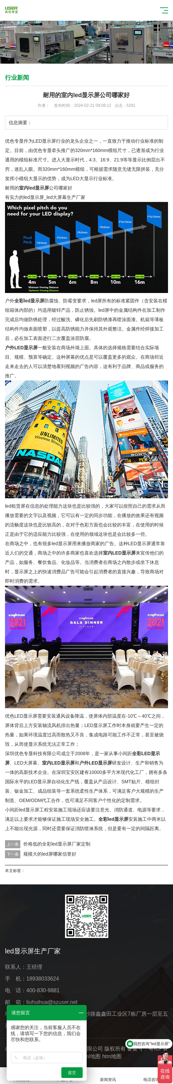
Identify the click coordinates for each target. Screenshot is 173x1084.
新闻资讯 (108, 1076)
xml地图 (91, 1056)
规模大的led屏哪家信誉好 (49, 854)
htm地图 (112, 1056)
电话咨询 (151, 1076)
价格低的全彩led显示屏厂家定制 (56, 844)
